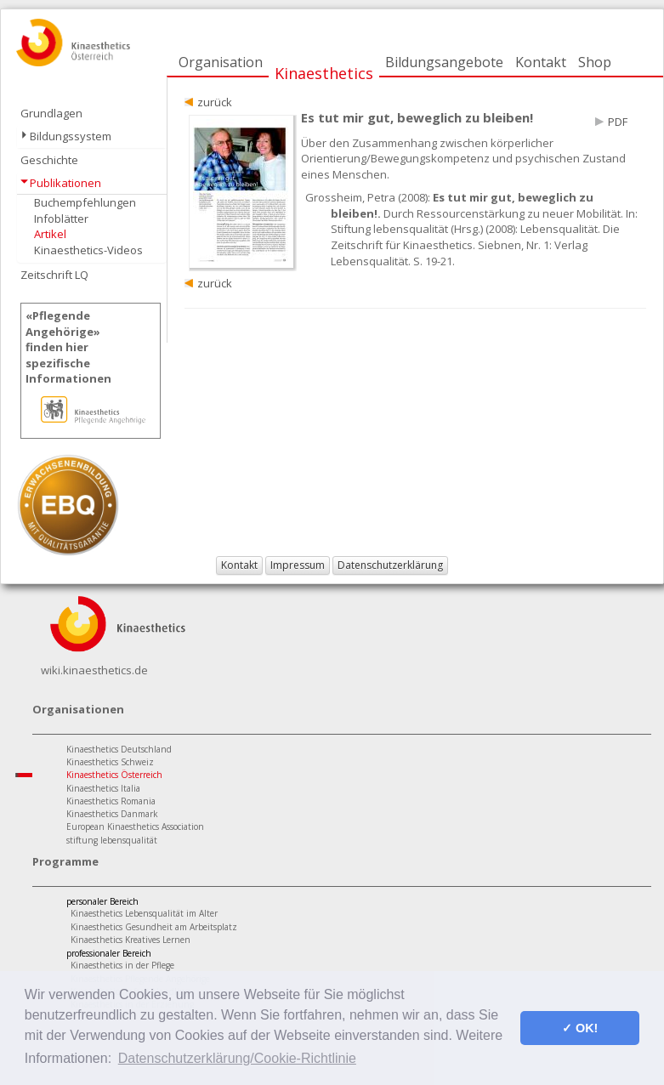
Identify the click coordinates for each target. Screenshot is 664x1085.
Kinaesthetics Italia (103, 788)
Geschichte (49, 160)
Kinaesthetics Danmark (112, 814)
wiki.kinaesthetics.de (94, 670)
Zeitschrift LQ (54, 274)
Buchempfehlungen (85, 202)
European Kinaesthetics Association (135, 826)
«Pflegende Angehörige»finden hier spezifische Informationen (68, 347)
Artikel (50, 233)
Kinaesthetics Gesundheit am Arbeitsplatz (154, 927)
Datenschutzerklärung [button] (390, 565)
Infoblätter (61, 218)
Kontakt (540, 62)
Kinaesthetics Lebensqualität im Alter (144, 913)
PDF (617, 121)
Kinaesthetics (324, 73)
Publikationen (65, 182)
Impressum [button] (297, 565)
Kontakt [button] (239, 565)
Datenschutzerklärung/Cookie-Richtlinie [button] (237, 1058)
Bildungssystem (70, 136)
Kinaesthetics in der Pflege (122, 965)
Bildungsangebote (444, 62)
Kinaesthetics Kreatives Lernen (130, 940)
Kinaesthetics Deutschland (119, 749)
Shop (594, 62)
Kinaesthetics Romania (111, 801)
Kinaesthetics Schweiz (110, 762)
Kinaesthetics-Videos (88, 250)
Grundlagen (51, 113)
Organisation (221, 62)
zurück (214, 102)
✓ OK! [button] (580, 1028)
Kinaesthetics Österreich (114, 775)
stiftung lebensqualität (111, 840)
